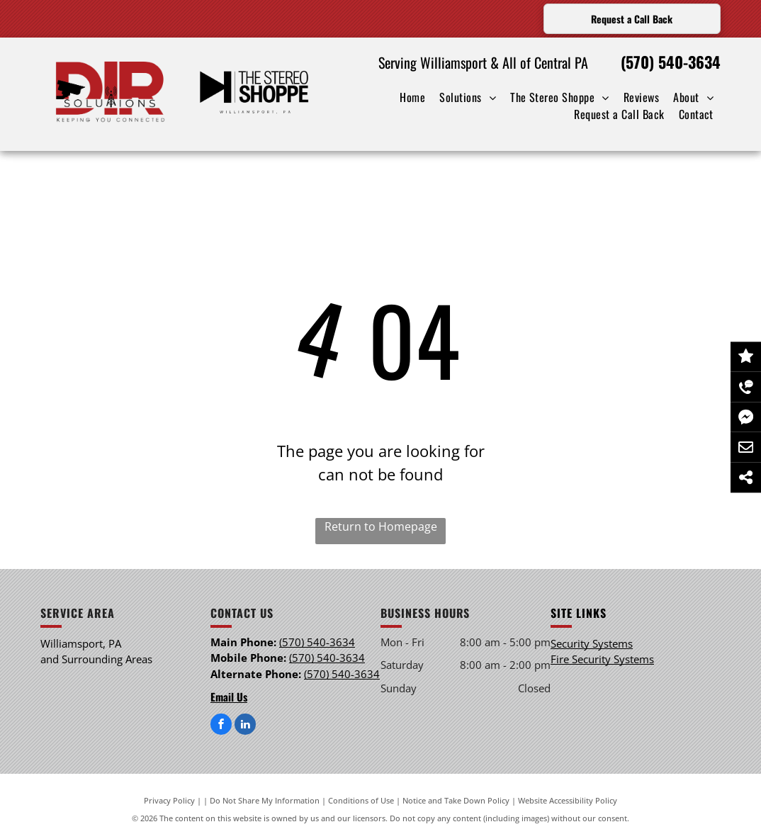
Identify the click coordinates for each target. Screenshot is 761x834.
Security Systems (592, 643)
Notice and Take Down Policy (455, 800)
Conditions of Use (361, 800)
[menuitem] (412, 97)
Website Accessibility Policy (567, 800)
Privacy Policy (169, 800)
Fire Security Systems (602, 659)
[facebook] (221, 726)
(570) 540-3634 (671, 61)
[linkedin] (245, 726)
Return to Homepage (381, 526)
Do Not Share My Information (265, 800)
